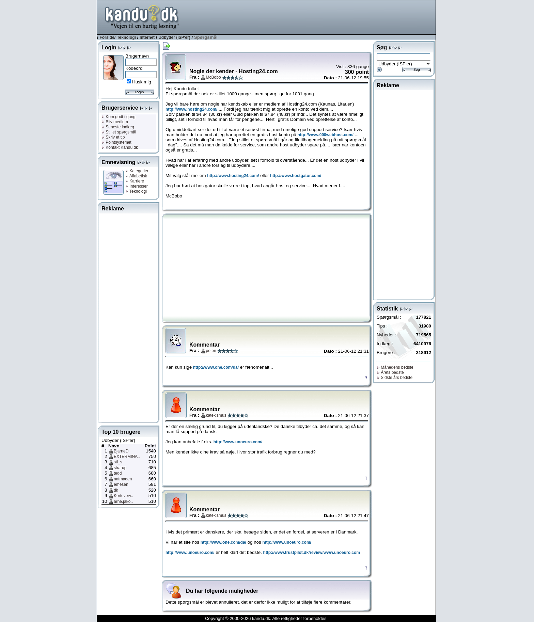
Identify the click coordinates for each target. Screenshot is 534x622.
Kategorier (136, 171)
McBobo (213, 77)
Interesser (136, 186)
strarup (120, 467)
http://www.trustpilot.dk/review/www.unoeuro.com (311, 552)
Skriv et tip (113, 137)
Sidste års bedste (394, 377)
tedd (118, 473)
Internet (147, 37)
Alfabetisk (136, 176)
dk (116, 490)
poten (211, 350)
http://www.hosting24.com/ (191, 109)
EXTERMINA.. (127, 456)
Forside (106, 37)
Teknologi (126, 37)
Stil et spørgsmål (118, 132)
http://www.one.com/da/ (216, 367)
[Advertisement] (312, 16)
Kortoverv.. (123, 495)
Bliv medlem (114, 121)
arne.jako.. (123, 501)
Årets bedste (390, 372)
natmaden (123, 479)
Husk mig (141, 81)
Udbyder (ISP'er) (174, 37)
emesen (121, 484)
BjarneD (121, 451)
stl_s (118, 462)
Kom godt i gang (118, 116)
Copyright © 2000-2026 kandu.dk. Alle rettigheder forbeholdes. (266, 618)
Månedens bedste (395, 367)
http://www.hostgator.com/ (295, 175)
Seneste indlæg (117, 127)
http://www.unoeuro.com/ (238, 442)
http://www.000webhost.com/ (326, 134)
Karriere (134, 181)
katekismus (216, 415)
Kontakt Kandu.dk (119, 147)
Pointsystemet (116, 142)
